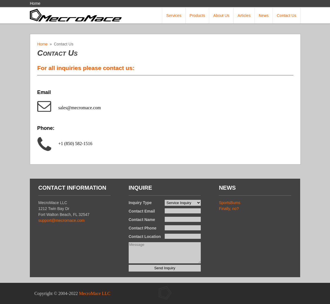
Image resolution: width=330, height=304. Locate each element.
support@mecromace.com (61, 220)
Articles (244, 15)
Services (173, 15)
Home (35, 3)
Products (197, 15)
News (264, 15)
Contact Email (142, 211)
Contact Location (145, 236)
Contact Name (142, 219)
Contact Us (286, 15)
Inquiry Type (140, 202)
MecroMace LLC (94, 293)
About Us (221, 15)
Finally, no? (229, 208)
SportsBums (229, 202)
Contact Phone (143, 228)
